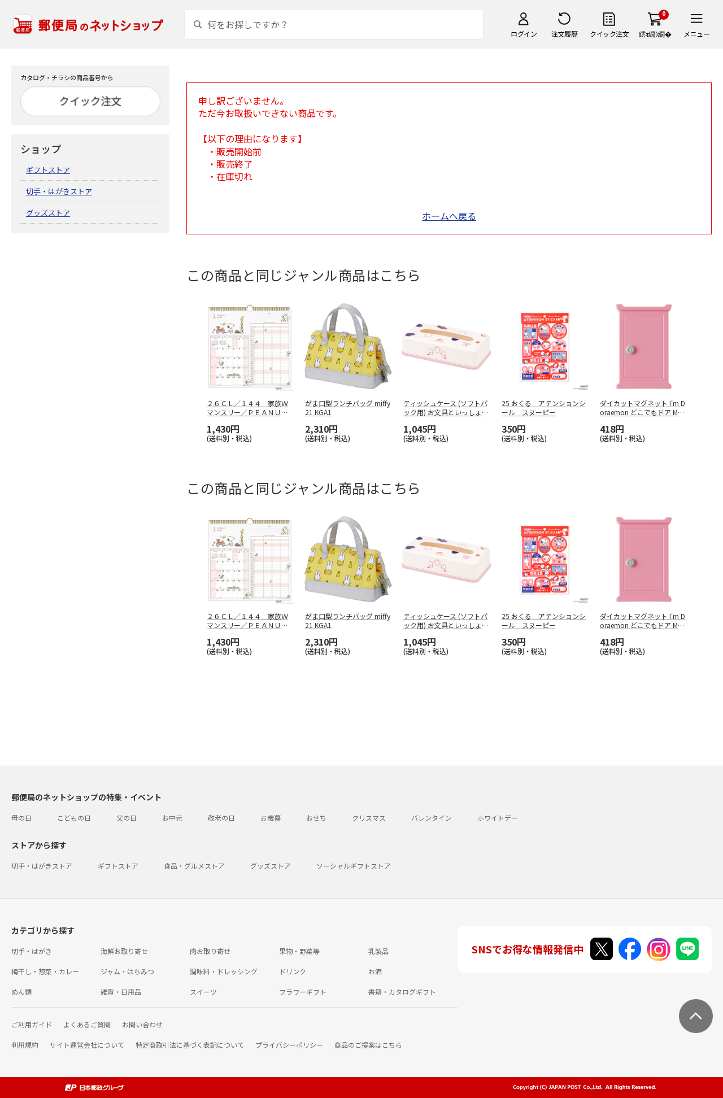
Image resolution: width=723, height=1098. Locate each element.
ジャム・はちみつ (127, 971)
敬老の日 (221, 817)
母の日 (21, 817)
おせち (316, 817)
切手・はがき (31, 951)
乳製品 (378, 951)
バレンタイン (431, 817)
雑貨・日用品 (121, 991)
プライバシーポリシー (289, 1044)
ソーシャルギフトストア (353, 865)
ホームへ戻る (449, 216)
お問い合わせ (142, 1024)
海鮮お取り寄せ (124, 951)
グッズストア (48, 212)
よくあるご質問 (87, 1024)
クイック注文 (609, 33)
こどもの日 (74, 817)
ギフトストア (48, 169)
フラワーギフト (302, 991)
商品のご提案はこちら (368, 1044)
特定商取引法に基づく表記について (190, 1044)
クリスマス (369, 817)
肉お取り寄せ (210, 951)
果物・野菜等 (299, 951)
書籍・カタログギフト (402, 991)
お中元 (172, 817)
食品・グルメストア (194, 865)
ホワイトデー (497, 817)
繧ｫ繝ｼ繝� (655, 33)
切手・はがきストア (59, 191)
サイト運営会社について (87, 1044)
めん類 (21, 991)
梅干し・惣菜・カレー (45, 971)
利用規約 (24, 1044)
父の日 (126, 817)
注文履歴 (564, 33)
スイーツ (203, 991)
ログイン (524, 33)
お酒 (375, 971)
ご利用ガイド (31, 1024)
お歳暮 (270, 817)
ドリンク (292, 971)
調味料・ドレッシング (224, 971)
